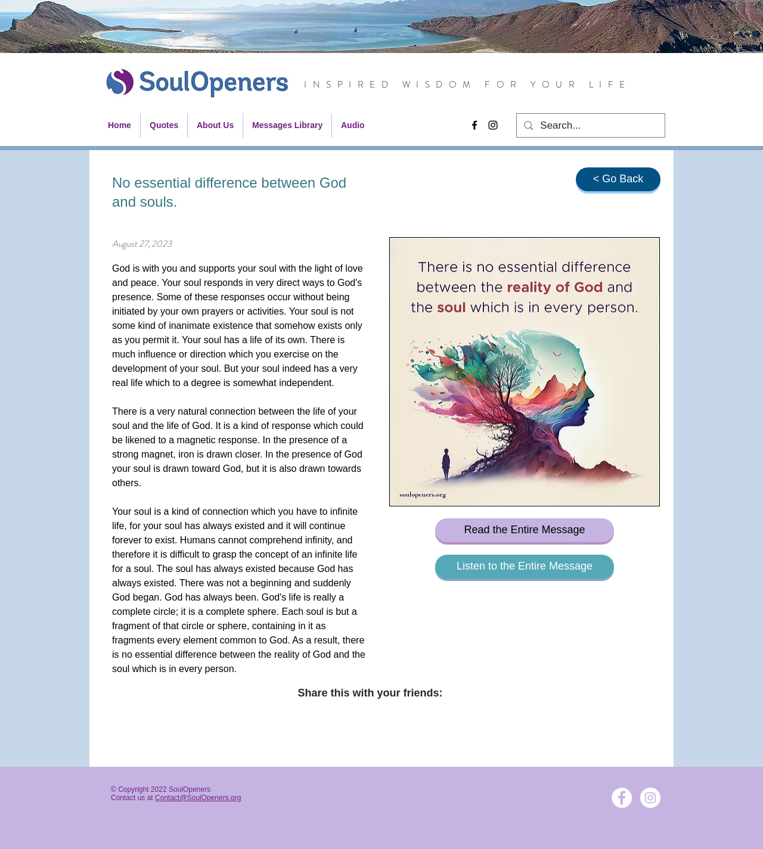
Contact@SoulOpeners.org (198, 798)
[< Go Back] (618, 179)
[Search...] (590, 126)
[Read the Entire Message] (524, 530)
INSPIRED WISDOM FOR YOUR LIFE (467, 84)
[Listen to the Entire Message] (524, 567)
